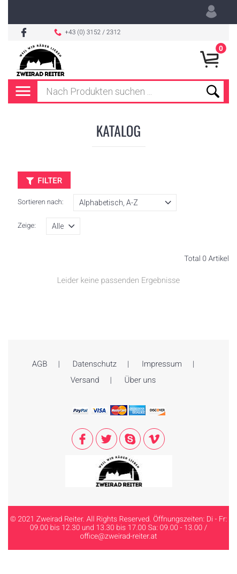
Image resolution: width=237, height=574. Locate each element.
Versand (85, 380)
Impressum (162, 364)
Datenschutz (94, 364)
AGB (40, 364)
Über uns (140, 380)
